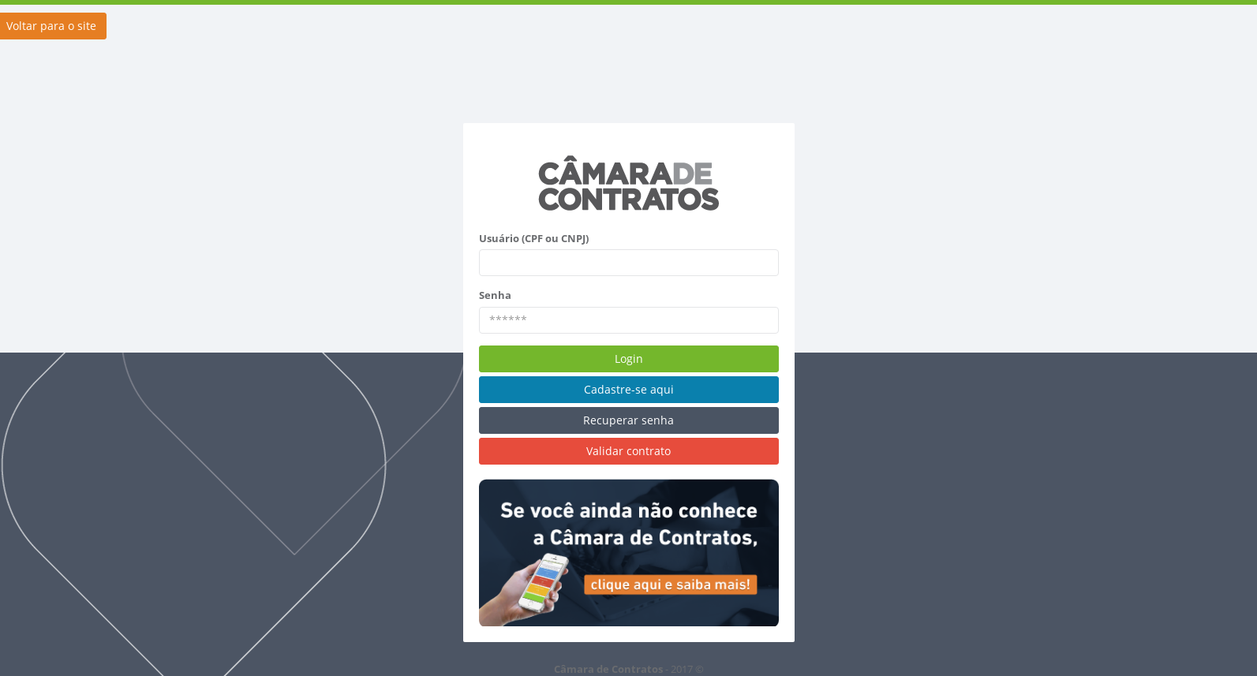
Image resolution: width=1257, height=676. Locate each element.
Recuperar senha (628, 420)
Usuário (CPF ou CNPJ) (534, 238)
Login (629, 358)
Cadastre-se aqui (629, 389)
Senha (495, 295)
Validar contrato (628, 450)
